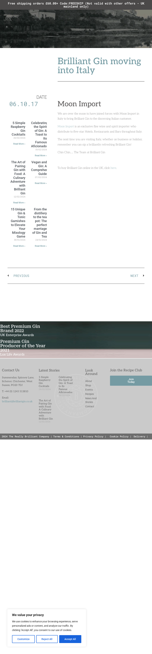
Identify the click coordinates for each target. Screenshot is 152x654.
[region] (46, 628)
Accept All (70, 639)
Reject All (47, 639)
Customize (23, 639)
